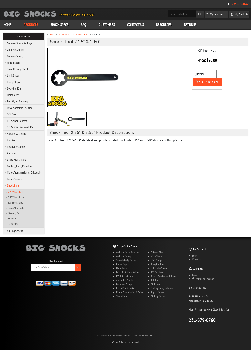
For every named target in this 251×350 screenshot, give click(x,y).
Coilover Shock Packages (20, 43)
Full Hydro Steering (17, 101)
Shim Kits (12, 218)
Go (77, 267)
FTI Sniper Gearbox (17, 121)
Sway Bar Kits (14, 88)
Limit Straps (13, 75)
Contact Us (135, 24)
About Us (198, 269)
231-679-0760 (240, 4)
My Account (199, 249)
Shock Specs (59, 24)
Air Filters (12, 153)
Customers (107, 24)
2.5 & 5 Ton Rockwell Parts (21, 127)
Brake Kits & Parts (16, 159)
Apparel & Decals (16, 134)
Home (7, 24)
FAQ (83, 24)
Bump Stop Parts (16, 208)
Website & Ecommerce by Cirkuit (125, 341)
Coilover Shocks (15, 50)
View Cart (196, 259)
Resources (163, 24)
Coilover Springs (15, 56)
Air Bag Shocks (15, 231)
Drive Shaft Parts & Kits (19, 108)
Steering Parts (15, 213)
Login (194, 255)
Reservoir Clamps (16, 147)
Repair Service (14, 179)
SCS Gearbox (14, 114)
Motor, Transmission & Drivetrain (24, 172)
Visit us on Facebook (203, 279)
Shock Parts (13, 185)
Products (31, 24)
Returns (190, 24)
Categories (23, 36)
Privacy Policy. (148, 335)
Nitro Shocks (13, 62)
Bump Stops (13, 82)
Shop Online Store (127, 246)
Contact (195, 275)
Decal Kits (13, 224)
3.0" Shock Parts (15, 202)
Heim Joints (13, 95)
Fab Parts (12, 140)
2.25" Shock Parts (16, 192)
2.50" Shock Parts (16, 197)
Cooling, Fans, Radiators (19, 166)
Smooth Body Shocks (18, 69)
